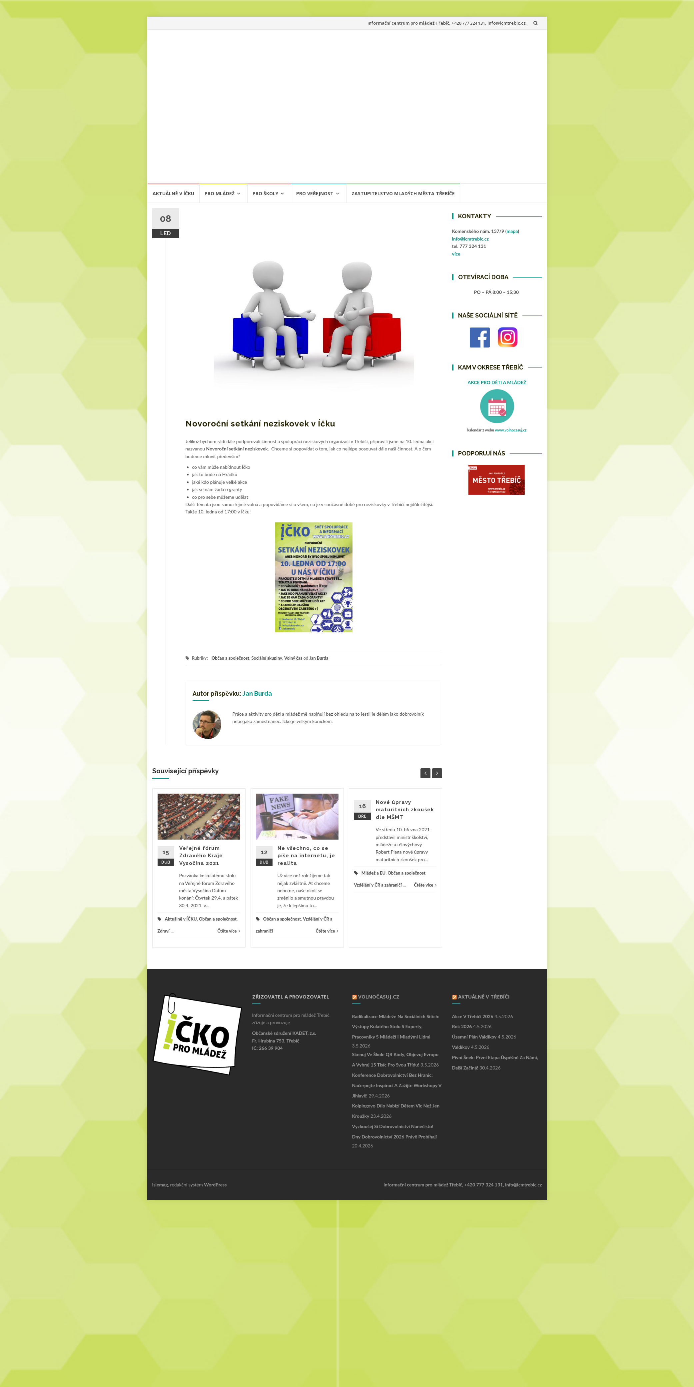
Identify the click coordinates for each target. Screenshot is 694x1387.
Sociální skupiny (266, 658)
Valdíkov (461, 1047)
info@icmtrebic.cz (470, 239)
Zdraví (164, 931)
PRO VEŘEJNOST (315, 193)
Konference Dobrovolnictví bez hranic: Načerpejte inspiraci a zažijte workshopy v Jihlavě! (396, 1085)
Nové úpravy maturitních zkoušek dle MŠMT (405, 809)
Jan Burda (319, 658)
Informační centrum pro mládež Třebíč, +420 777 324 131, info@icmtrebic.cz (446, 23)
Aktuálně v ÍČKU (173, 193)
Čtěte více (229, 931)
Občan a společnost (230, 658)
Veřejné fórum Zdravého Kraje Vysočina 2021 (201, 855)
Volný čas (293, 658)
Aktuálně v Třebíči (484, 996)
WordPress (215, 1184)
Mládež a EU (373, 873)
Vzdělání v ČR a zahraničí (378, 885)
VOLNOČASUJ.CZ (378, 996)
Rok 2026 (462, 1026)
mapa (512, 231)
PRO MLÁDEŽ (220, 193)
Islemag (160, 1184)
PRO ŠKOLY (265, 193)
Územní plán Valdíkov (474, 1037)
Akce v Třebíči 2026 (472, 1016)
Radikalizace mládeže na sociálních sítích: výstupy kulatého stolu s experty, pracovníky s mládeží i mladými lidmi (395, 1027)
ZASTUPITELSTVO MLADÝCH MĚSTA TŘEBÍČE (403, 193)
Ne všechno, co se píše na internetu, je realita (306, 855)
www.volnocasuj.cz (511, 430)
